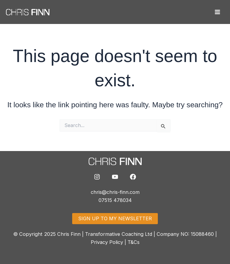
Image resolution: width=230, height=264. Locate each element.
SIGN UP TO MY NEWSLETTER (115, 218)
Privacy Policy (107, 242)
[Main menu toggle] (217, 12)
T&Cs (134, 242)
